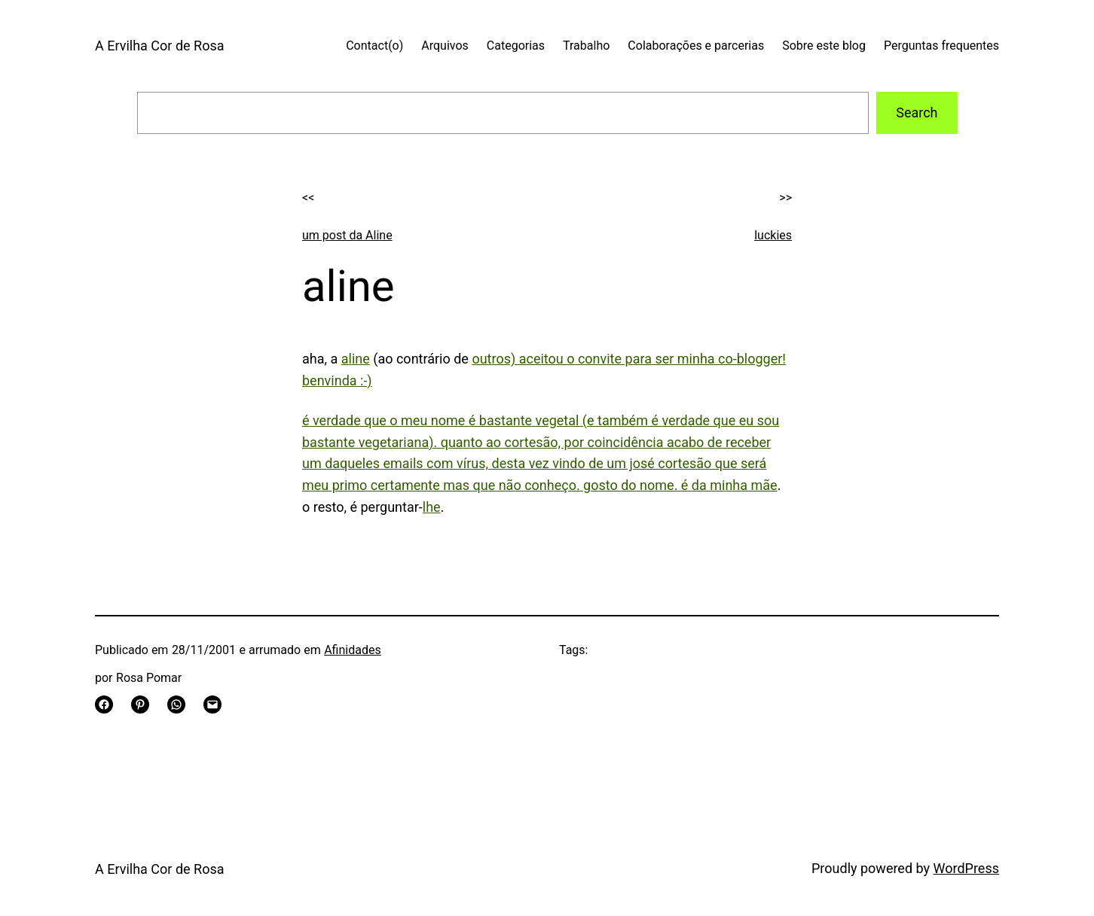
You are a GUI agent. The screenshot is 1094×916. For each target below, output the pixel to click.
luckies (773, 235)
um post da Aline (347, 235)
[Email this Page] (212, 704)
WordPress (966, 868)
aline (355, 359)
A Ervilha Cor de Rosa (159, 45)
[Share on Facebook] (104, 704)
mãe (764, 485)
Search (916, 112)
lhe (432, 507)
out (481, 359)
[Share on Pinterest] (140, 704)
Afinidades (352, 650)
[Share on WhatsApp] (176, 704)
